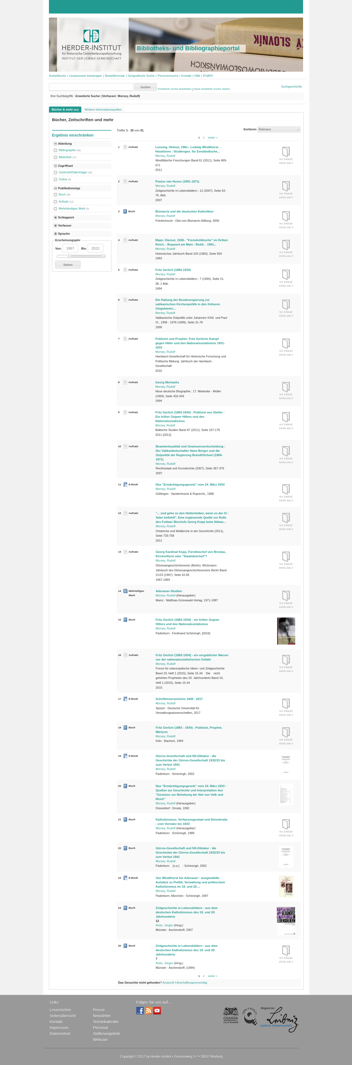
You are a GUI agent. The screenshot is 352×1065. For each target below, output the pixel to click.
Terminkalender (106, 1022)
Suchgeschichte (291, 86)
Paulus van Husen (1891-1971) (177, 181)
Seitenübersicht (63, 1016)
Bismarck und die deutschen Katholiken (184, 211)
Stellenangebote (106, 1033)
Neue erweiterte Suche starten (212, 88)
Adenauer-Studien (169, 591)
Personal (100, 1028)
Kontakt (186, 75)
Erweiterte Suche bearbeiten (175, 88)
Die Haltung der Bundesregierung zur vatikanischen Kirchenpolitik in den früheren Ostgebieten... (187, 304)
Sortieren (249, 129)
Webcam (100, 1039)
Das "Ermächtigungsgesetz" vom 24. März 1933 (190, 484)
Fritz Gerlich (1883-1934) (173, 269)
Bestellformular (115, 75)
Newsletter (102, 1016)
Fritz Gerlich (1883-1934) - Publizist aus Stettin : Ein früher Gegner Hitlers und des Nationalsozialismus (190, 417)
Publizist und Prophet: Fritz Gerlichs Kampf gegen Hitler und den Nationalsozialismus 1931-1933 (190, 343)
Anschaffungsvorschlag (191, 982)
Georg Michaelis (167, 382)
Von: (58, 248)
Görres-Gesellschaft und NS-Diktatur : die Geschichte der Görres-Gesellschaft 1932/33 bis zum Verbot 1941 (190, 760)
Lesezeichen (60, 1010)
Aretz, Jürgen (164, 925)
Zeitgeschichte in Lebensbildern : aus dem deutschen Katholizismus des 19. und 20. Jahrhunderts (187, 912)
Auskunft (168, 982)
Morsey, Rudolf (165, 155)
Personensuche (168, 75)
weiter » (212, 137)
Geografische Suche (141, 75)
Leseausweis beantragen (85, 75)
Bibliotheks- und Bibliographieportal (188, 48)
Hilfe (197, 75)
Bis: (84, 248)
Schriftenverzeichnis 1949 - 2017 (179, 699)
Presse (99, 1010)
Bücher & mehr (65, 109)
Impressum (59, 1028)
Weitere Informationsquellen (103, 109)
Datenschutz (60, 1033)
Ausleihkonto (57, 75)
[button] (208, 75)
